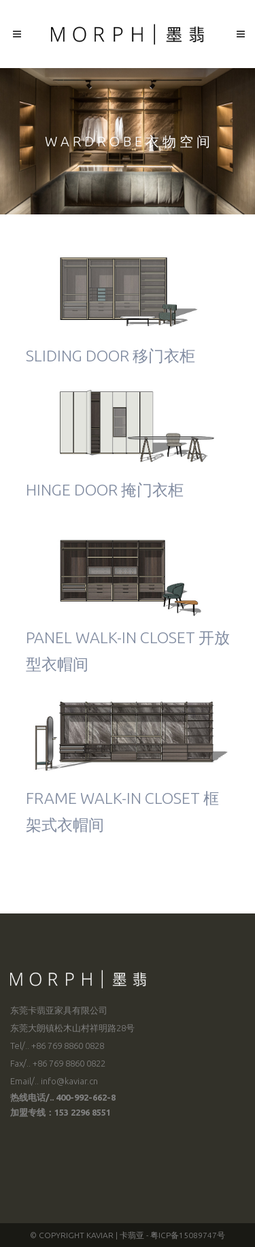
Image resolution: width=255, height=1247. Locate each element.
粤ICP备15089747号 (187, 1235)
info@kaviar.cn (69, 1081)
